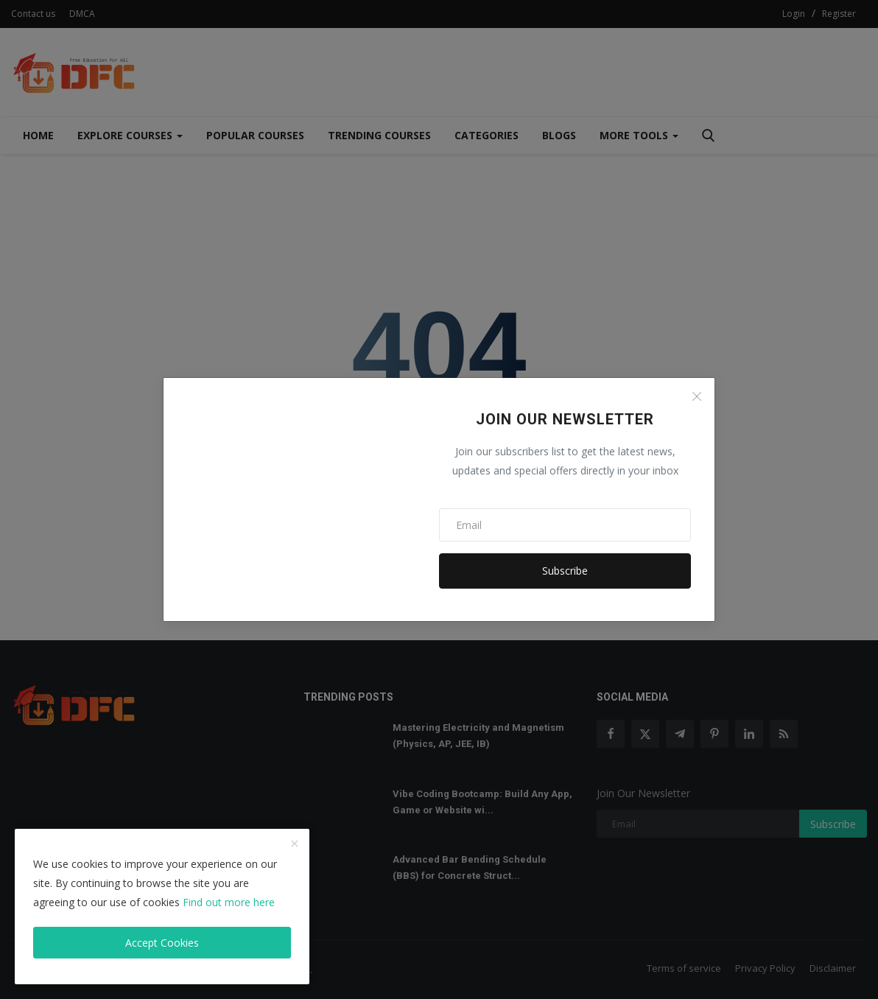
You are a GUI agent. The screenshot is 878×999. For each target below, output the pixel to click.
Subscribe (565, 571)
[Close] (697, 396)
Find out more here (229, 902)
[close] (294, 844)
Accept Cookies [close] (162, 943)
